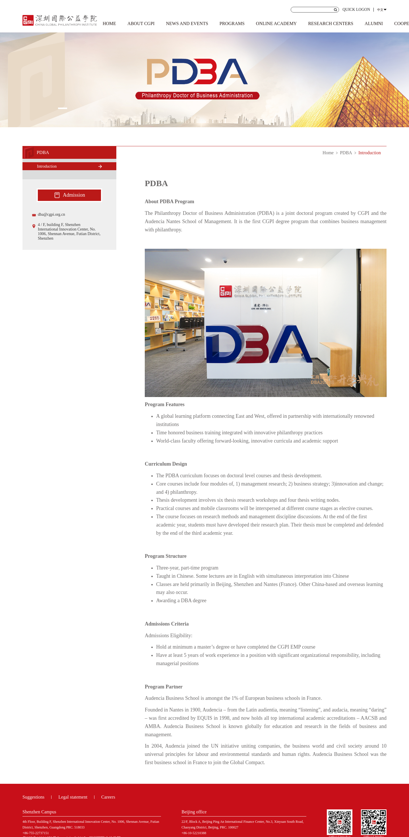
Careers (108, 797)
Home (328, 152)
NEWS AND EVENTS (187, 23)
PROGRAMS (232, 23)
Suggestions (33, 797)
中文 (380, 9)
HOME (109, 23)
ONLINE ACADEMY (276, 23)
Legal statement (72, 797)
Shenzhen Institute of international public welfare (59, 19)
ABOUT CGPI (140, 23)
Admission (69, 195)
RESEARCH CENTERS (330, 23)
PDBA (346, 152)
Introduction (369, 152)
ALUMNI (374, 23)
